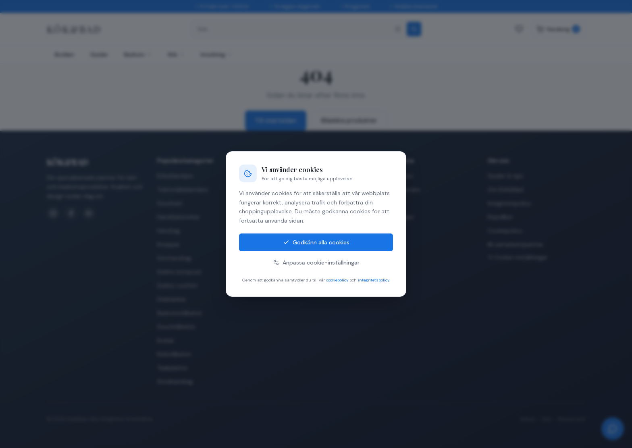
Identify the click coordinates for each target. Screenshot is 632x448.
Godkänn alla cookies (316, 242)
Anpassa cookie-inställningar (316, 262)
